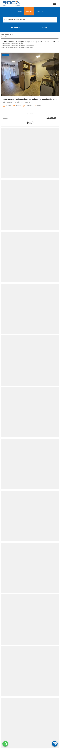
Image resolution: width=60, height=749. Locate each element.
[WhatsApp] (5, 744)
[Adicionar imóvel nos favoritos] (28, 123)
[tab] (19, 11)
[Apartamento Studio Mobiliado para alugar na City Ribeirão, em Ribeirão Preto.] (30, 74)
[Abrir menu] (54, 3)
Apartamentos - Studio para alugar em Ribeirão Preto (17, 45)
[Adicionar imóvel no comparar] (32, 123)
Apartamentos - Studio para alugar (12, 43)
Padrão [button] (4, 37)
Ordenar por (7, 34)
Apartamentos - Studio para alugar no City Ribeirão (17, 47)
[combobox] (30, 19)
